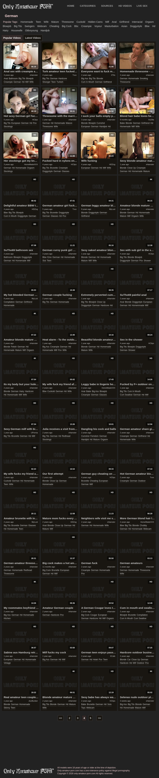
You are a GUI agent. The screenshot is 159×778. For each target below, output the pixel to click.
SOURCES (107, 5)
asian (124, 26)
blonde (100, 78)
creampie (86, 26)
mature (55, 21)
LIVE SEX (142, 5)
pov (35, 123)
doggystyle (136, 26)
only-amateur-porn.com (28, 771)
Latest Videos (33, 37)
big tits (18, 26)
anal (114, 21)
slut (44, 260)
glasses (65, 171)
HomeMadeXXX (31, 164)
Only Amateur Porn (27, 6)
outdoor (141, 481)
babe (122, 123)
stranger (46, 82)
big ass (84, 78)
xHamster (34, 75)
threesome (68, 21)
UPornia (34, 433)
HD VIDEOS (125, 5)
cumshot (101, 123)
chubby (143, 525)
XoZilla (151, 120)
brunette (54, 168)
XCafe (112, 656)
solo (109, 704)
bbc (76, 26)
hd (153, 26)
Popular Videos (12, 37)
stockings (8, 126)
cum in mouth (87, 82)
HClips (35, 120)
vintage (7, 663)
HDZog (112, 164)
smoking (144, 78)
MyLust (112, 209)
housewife (16, 30)
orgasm (149, 21)
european (15, 123)
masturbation (112, 26)
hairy (5, 30)
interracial (137, 21)
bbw (147, 26)
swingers (30, 26)
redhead (66, 436)
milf (107, 21)
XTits (113, 75)
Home (70, 5)
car (128, 659)
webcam (42, 26)
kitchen (7, 618)
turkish (60, 82)
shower (147, 260)
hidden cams (95, 21)
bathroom (13, 78)
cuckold (80, 21)
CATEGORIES (88, 5)
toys (83, 708)
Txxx (74, 75)
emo (49, 257)
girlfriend (124, 21)
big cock (67, 26)
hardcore (63, 78)
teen (38, 21)
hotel (95, 659)
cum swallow (126, 395)
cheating (54, 26)
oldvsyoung (31, 30)
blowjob (7, 26)
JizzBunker (33, 701)
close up (131, 168)
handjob (45, 30)
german (17, 82)
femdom (94, 436)
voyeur (98, 26)
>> (99, 718)
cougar (93, 615)
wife (46, 21)
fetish (14, 347)
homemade (26, 21)
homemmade (138, 305)
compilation (9, 302)
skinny (7, 708)
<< (60, 718)
